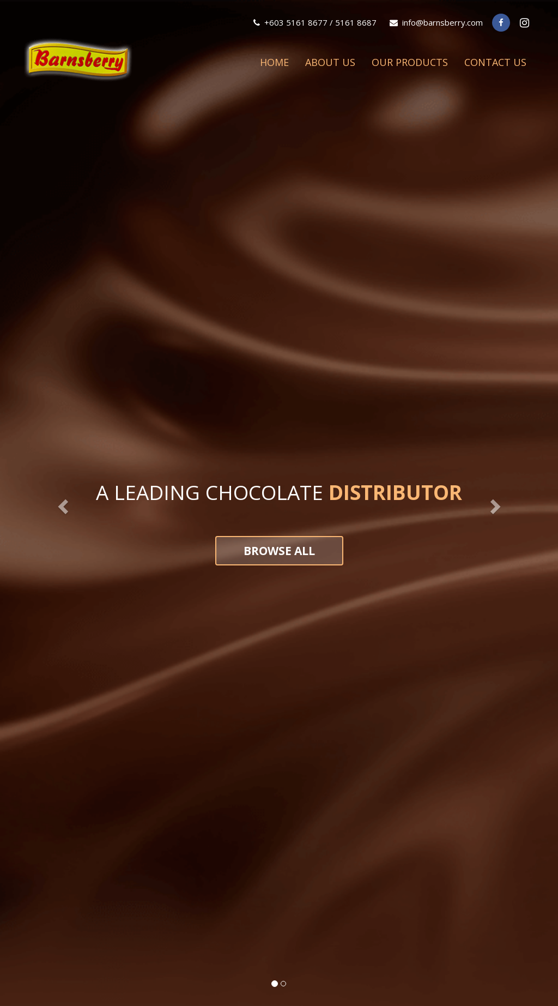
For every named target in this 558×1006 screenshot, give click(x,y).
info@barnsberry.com (436, 22)
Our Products (410, 62)
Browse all (279, 550)
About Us (330, 62)
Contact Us (495, 62)
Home (274, 62)
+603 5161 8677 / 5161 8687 (315, 22)
